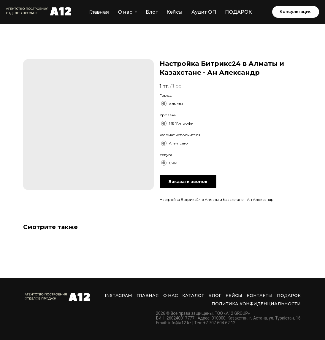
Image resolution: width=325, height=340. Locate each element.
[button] (295, 12)
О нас (170, 295)
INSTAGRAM (118, 295)
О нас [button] (125, 12)
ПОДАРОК (238, 12)
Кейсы (175, 12)
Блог (152, 12)
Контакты (259, 295)
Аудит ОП (203, 12)
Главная (99, 12)
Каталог (193, 295)
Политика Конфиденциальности (256, 303)
